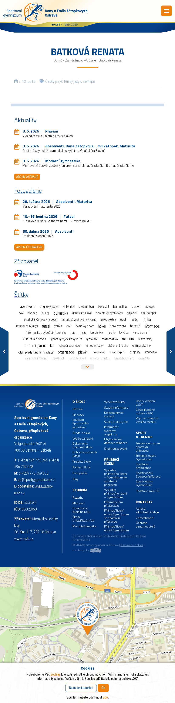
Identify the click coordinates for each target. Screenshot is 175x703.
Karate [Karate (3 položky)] (111, 333)
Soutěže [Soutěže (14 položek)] (144, 358)
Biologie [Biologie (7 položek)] (150, 307)
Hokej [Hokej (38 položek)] (102, 326)
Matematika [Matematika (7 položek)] (110, 339)
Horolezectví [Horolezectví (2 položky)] (118, 326)
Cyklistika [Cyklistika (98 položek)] (61, 313)
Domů (58, 60)
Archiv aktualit (27, 176)
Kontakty (144, 502)
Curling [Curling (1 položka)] (45, 313)
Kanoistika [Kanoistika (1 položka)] (96, 332)
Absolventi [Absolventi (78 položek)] (28, 306)
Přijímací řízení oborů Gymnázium (116, 528)
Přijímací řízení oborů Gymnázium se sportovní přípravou (116, 516)
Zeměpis (89, 81)
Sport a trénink (144, 435)
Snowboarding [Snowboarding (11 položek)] (124, 358)
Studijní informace (116, 407)
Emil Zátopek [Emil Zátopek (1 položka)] (149, 313)
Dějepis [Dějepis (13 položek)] (132, 313)
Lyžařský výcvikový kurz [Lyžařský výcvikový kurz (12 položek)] (66, 339)
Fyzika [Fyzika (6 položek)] (58, 326)
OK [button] (103, 688)
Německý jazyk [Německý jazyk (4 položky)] (94, 346)
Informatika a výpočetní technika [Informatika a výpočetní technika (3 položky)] (46, 333)
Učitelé (91, 60)
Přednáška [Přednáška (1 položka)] (150, 352)
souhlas (55, 674)
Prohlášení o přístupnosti (119, 536)
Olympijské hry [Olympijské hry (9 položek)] (142, 346)
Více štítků (87, 366)
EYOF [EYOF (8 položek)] (123, 320)
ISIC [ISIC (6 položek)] (73, 333)
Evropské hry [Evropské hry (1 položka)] (108, 319)
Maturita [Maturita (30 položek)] (128, 339)
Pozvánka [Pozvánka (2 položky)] (98, 352)
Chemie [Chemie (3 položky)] (32, 313)
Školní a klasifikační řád (83, 519)
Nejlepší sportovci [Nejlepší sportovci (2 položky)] (69, 346)
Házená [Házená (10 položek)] (135, 326)
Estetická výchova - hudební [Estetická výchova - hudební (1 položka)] (40, 319)
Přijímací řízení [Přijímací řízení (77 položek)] (36, 358)
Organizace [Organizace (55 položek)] (66, 352)
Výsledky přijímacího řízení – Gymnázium (115, 493)
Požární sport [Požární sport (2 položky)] (117, 352)
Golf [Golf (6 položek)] (68, 326)
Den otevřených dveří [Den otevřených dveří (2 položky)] (109, 313)
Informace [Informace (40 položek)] (151, 326)
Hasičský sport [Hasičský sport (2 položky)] (85, 326)
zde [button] (105, 697)
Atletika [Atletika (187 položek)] (69, 306)
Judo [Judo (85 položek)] (83, 332)
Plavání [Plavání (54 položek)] (83, 352)
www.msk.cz (23, 538)
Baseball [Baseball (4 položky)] (103, 306)
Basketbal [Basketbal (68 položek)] (120, 306)
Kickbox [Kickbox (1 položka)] (123, 332)
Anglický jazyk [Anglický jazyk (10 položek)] (49, 307)
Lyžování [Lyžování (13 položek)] (91, 339)
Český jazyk (54, 81)
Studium (80, 490)
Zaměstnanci (74, 60)
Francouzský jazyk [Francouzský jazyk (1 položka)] (27, 326)
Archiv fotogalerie (29, 247)
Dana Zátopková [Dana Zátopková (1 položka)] (82, 313)
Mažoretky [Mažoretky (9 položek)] (145, 339)
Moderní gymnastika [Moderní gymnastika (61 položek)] (39, 345)
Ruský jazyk (72, 81)
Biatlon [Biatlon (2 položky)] (136, 306)
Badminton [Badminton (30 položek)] (86, 306)
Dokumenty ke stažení (114, 414)
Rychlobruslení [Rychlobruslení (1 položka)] (77, 358)
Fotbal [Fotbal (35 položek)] (147, 319)
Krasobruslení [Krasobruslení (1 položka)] (141, 332)
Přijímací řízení (111, 462)
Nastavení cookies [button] (132, 545)
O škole (79, 402)
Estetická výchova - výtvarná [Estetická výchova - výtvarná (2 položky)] (78, 320)
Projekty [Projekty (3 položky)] (135, 352)
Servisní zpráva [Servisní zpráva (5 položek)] (100, 359)
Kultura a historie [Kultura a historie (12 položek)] (34, 339)
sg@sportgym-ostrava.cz (36, 479)
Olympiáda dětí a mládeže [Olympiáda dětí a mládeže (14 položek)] (36, 352)
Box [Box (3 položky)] (20, 313)
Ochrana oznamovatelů (145, 525)
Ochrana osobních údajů (87, 536)
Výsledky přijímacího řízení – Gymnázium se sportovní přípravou (115, 477)
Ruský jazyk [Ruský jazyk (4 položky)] (58, 359)
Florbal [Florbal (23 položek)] (134, 319)
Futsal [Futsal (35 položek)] (46, 326)
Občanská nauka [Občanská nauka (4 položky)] (118, 346)
